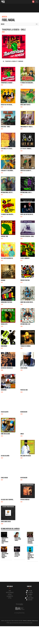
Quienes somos (29, 598)
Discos (2, 24)
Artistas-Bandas (9, 592)
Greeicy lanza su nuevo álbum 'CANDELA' (18, 539)
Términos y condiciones (27, 620)
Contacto (29, 599)
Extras (9, 598)
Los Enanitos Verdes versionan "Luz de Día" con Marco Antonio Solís (31, 556)
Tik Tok (29, 596)
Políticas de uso (35, 620)
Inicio (10, 590)
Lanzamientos (10, 596)
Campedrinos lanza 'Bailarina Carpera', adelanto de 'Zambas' (5, 555)
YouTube (29, 590)
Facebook (29, 594)
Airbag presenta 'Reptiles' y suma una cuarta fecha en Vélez (5, 540)
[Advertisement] (18, 572)
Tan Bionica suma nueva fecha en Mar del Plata (17, 554)
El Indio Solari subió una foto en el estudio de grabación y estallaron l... (31, 540)
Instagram (29, 592)
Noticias (10, 594)
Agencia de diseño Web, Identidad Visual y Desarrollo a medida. (19, 622)
